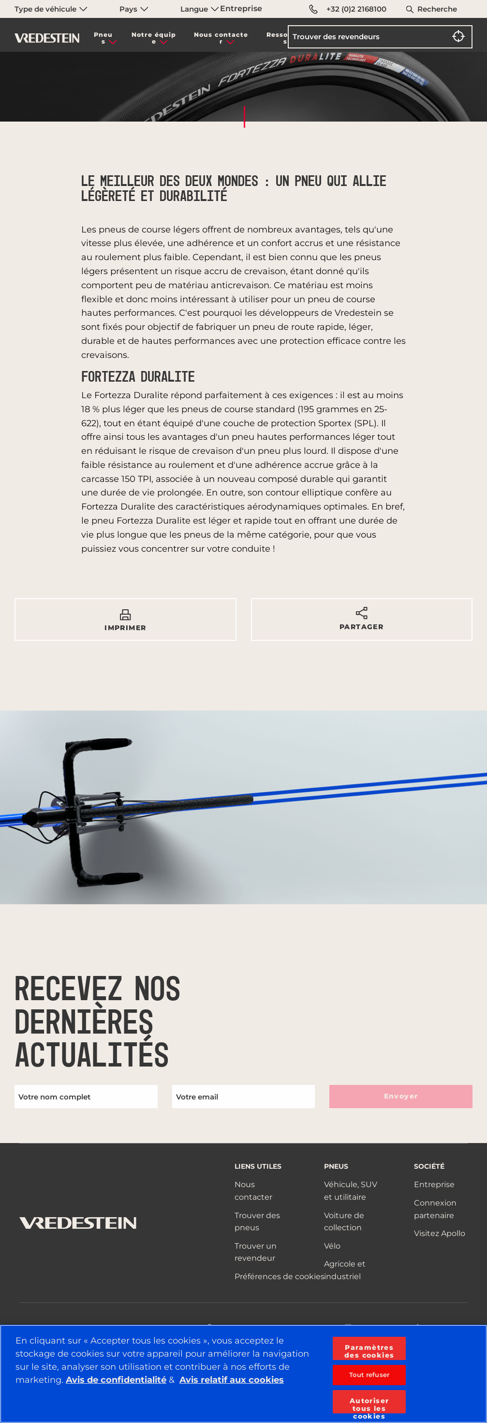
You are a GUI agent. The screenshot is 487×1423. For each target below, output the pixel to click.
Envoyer (401, 1096)
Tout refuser (369, 1374)
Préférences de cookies (280, 1276)
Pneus (103, 38)
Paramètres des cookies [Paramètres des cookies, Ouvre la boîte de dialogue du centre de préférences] (369, 1351)
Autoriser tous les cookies (369, 1404)
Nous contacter (221, 38)
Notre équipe (154, 38)
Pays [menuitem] (133, 9)
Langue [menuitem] (199, 9)
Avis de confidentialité (116, 1380)
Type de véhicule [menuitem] (51, 9)
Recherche (437, 9)
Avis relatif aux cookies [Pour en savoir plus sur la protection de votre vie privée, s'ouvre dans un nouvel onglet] (231, 1380)
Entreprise (241, 8)
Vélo (332, 1246)
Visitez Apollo (439, 1233)
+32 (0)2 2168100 (347, 9)
